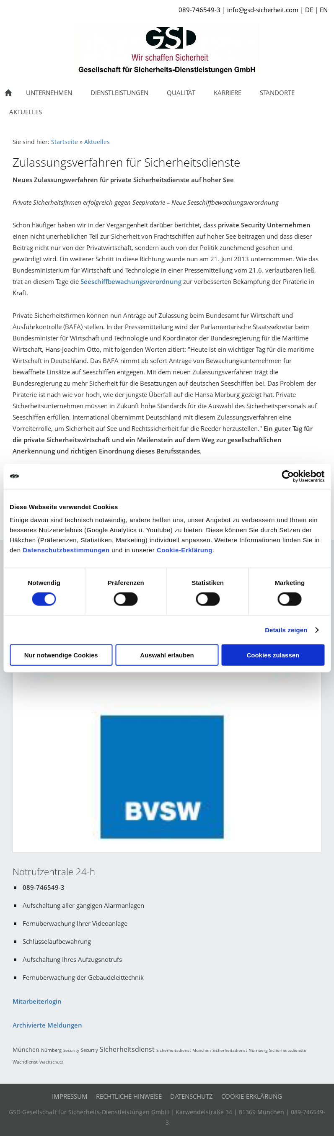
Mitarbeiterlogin (37, 1001)
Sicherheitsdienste (287, 1050)
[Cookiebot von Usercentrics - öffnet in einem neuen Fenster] (287, 476)
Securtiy (89, 1050)
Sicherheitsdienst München (183, 1050)
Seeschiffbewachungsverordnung (130, 281)
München (26, 1050)
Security (71, 1050)
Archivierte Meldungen (47, 1025)
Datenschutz (191, 1096)
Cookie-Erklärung (184, 550)
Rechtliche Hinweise (129, 1096)
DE (309, 9)
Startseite (64, 142)
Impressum (70, 1096)
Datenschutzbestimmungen (66, 550)
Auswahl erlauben (167, 655)
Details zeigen (286, 629)
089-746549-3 (199, 9)
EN (324, 9)
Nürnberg (51, 1050)
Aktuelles (97, 142)
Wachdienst (25, 1062)
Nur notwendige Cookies (61, 655)
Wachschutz (51, 1062)
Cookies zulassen (272, 655)
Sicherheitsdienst (127, 1049)
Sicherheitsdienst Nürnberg (239, 1050)
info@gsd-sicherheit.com (262, 9)
